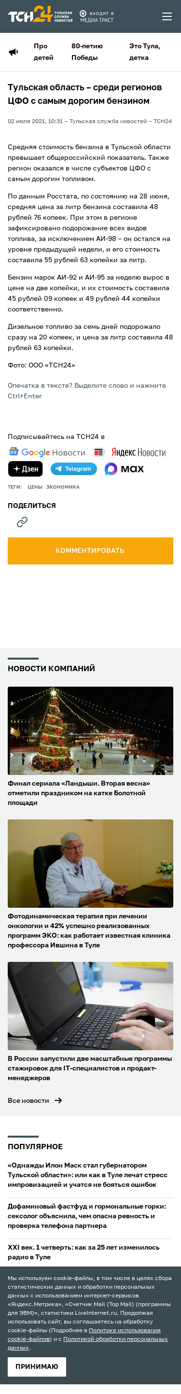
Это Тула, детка (144, 52)
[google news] (46, 452)
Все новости (28, 1101)
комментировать (90, 551)
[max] (124, 469)
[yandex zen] (25, 469)
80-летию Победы (87, 52)
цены (35, 487)
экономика (63, 487)
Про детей (44, 52)
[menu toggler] (167, 16)
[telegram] (74, 469)
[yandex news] (129, 452)
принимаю (36, 1367)
